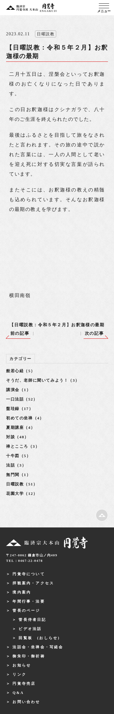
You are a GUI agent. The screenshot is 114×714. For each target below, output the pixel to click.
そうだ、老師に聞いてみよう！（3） (43, 380)
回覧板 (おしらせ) (39, 638)
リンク (19, 674)
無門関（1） (18, 474)
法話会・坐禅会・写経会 (37, 647)
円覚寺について (28, 574)
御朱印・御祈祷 (28, 656)
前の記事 (19, 333)
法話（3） (16, 465)
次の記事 (94, 333)
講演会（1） (18, 389)
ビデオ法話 (30, 629)
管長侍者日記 (32, 620)
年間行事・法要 (28, 601)
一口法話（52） (22, 399)
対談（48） (17, 437)
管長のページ (26, 610)
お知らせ (21, 665)
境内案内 (21, 592)
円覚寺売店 (24, 683)
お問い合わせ (26, 702)
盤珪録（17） (19, 408)
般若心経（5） (20, 371)
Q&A (18, 693)
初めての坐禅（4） (25, 418)
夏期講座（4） (20, 427)
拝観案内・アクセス (33, 583)
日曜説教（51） (22, 484)
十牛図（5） (18, 455)
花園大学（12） (22, 493)
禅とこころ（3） (23, 446)
